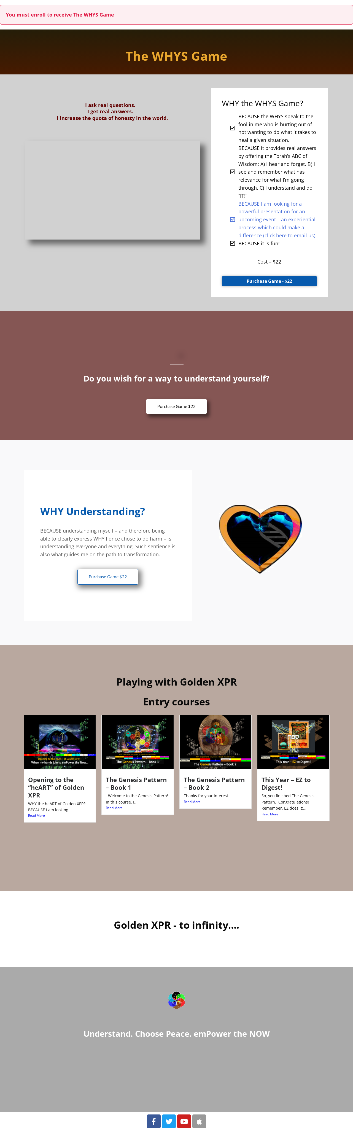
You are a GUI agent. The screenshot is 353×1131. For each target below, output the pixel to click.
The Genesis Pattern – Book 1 (136, 783)
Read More (36, 815)
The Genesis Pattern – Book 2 (214, 783)
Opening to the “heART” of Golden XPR (56, 787)
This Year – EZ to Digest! (286, 783)
